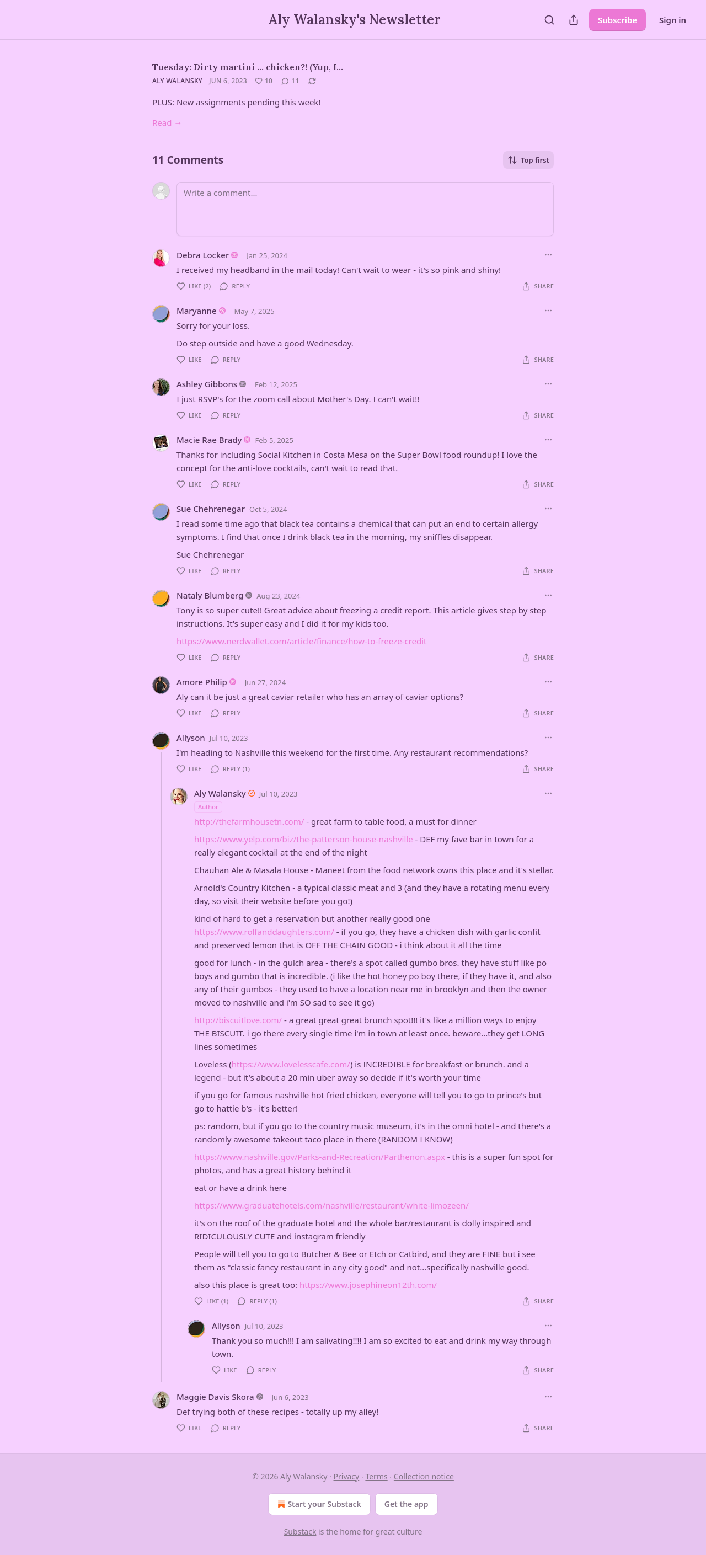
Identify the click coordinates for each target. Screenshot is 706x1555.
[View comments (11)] (290, 81)
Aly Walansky (177, 81)
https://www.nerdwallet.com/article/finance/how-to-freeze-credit (301, 640)
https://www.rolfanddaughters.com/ (264, 931)
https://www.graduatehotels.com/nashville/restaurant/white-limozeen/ (331, 1205)
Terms (376, 1476)
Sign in (672, 19)
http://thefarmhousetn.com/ (249, 821)
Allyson (190, 737)
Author (208, 807)
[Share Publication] (574, 20)
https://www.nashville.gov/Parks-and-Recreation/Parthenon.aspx (319, 1156)
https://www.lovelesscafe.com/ (291, 1064)
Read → (167, 122)
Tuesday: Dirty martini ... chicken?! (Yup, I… (247, 66)
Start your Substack (318, 1504)
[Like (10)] (264, 81)
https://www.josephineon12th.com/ (368, 1284)
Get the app (406, 1504)
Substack (300, 1531)
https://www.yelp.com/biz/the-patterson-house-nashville (303, 839)
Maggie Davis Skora (215, 1396)
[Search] (549, 20)
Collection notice (424, 1476)
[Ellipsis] (548, 255)
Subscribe (617, 19)
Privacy (347, 1476)
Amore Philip (201, 681)
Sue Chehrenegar (210, 508)
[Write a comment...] (365, 209)
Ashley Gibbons (206, 383)
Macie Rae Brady (209, 439)
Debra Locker (202, 254)
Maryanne (196, 310)
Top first (528, 160)
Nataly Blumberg (209, 595)
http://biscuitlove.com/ (238, 1019)
